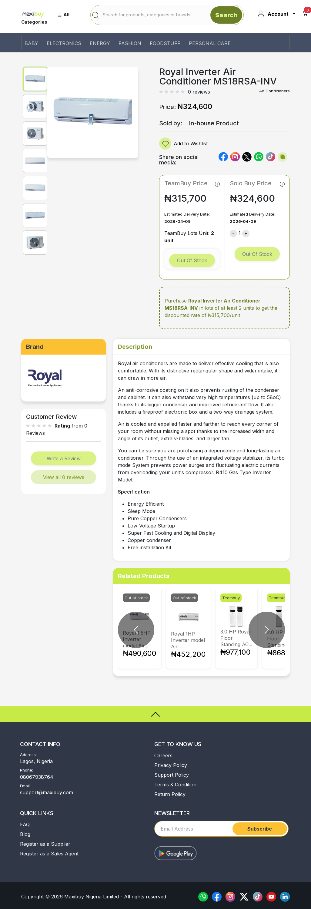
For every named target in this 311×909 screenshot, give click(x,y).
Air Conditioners (274, 90)
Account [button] (273, 14)
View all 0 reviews (63, 477)
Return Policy (170, 794)
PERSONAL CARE (210, 43)
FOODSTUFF (165, 43)
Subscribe (259, 829)
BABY (31, 43)
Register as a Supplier (45, 844)
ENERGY (100, 43)
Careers (163, 755)
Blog (25, 834)
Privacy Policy (170, 765)
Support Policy (171, 775)
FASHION (130, 43)
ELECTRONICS (64, 43)
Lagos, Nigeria (36, 761)
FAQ (25, 824)
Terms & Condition (175, 785)
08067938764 (36, 777)
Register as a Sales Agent (49, 854)
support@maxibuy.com (46, 792)
